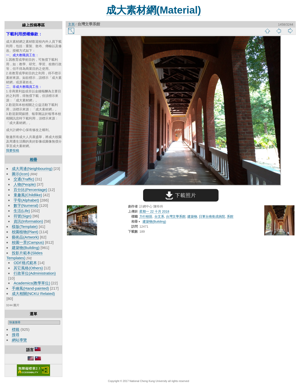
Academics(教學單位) (32, 283)
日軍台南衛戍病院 (212, 216)
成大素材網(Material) (153, 10)
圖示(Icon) (20, 174)
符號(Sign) (22, 216)
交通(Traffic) (24, 179)
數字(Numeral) (26, 205)
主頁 (71, 24)
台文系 (159, 216)
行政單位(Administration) (35, 273)
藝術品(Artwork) (25, 237)
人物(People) (25, 184)
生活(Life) (22, 211)
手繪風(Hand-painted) (30, 288)
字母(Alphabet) (26, 200)
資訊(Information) (28, 221)
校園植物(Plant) (25, 232)
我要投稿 (12, 150)
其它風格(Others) (28, 268)
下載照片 (180, 195)
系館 (230, 216)
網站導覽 (19, 340)
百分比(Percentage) (30, 189)
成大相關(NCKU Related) (33, 293)
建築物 (192, 216)
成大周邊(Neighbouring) (32, 168)
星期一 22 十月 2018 (154, 211)
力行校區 (145, 216)
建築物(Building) (25, 247)
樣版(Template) (25, 226)
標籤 (15, 329)
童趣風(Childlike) (28, 195)
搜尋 (15, 335)
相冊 (33, 159)
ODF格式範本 (25, 263)
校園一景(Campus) (28, 242)
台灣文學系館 (176, 216)
